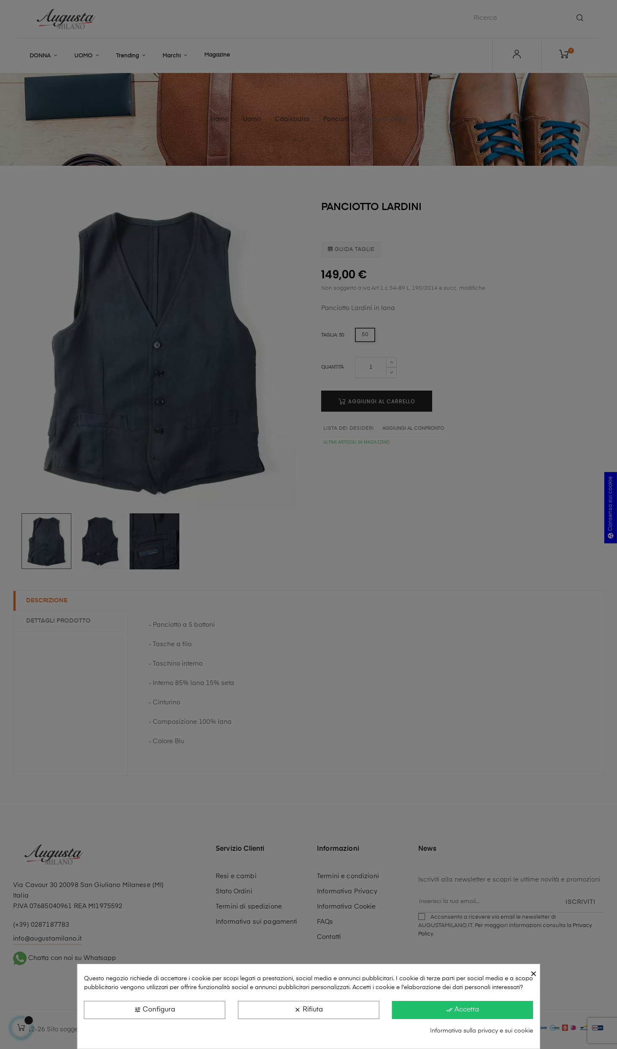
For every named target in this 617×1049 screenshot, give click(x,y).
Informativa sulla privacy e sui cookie (481, 1031)
